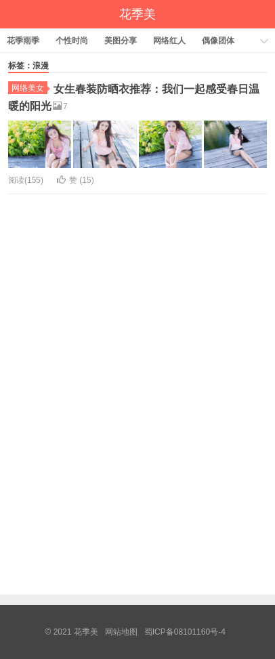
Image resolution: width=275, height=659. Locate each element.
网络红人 (169, 40)
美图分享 (120, 40)
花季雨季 (23, 40)
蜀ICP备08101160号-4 (185, 632)
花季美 (137, 14)
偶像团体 (218, 40)
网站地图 (121, 632)
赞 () (75, 180)
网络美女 (29, 88)
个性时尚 (72, 40)
